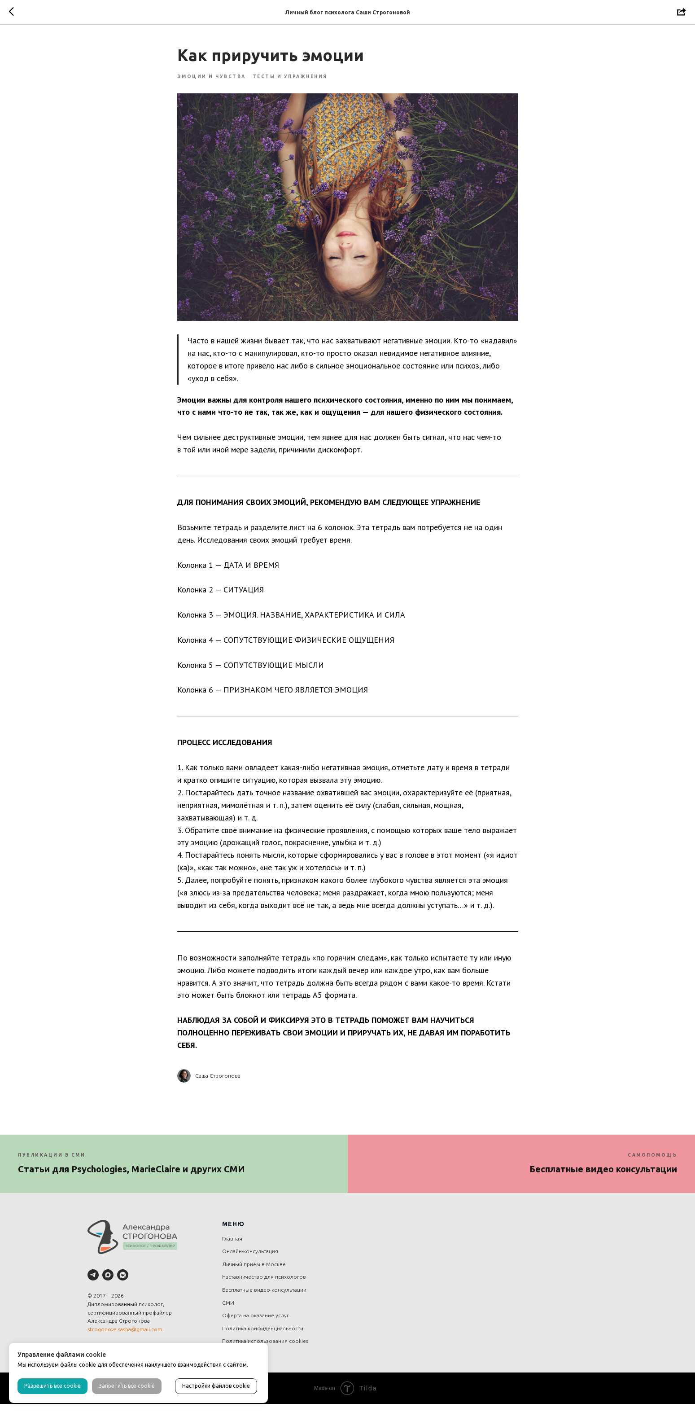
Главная (232, 1247)
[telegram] (93, 1283)
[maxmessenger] (108, 1283)
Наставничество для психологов (264, 1285)
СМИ (228, 1311)
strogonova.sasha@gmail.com (124, 1337)
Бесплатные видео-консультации (264, 1298)
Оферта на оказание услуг (255, 1324)
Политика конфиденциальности (262, 1336)
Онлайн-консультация (250, 1260)
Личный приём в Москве (254, 1272)
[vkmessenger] (122, 1283)
